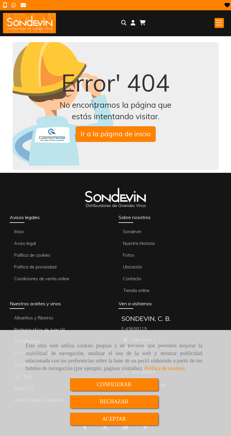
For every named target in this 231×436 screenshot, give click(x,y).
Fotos (128, 255)
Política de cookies (164, 368)
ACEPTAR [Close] (114, 419)
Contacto (132, 278)
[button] (133, 23)
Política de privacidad (35, 267)
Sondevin (132, 231)
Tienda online (136, 290)
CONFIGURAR (114, 384)
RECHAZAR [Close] (114, 401)
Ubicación (132, 267)
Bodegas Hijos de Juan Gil (39, 329)
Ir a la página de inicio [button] (116, 134)
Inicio (19, 231)
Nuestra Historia (138, 243)
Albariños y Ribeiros (33, 318)
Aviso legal (25, 243)
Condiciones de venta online (41, 278)
